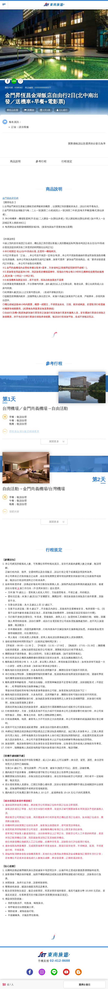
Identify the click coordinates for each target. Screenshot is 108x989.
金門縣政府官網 (10, 198)
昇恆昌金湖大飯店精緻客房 (24, 431)
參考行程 (41, 161)
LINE (14, 81)
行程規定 (67, 161)
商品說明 (15, 161)
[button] (54, 441)
